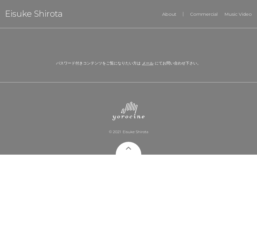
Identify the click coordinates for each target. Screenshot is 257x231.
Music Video (238, 14)
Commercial (204, 14)
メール (147, 63)
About (169, 14)
